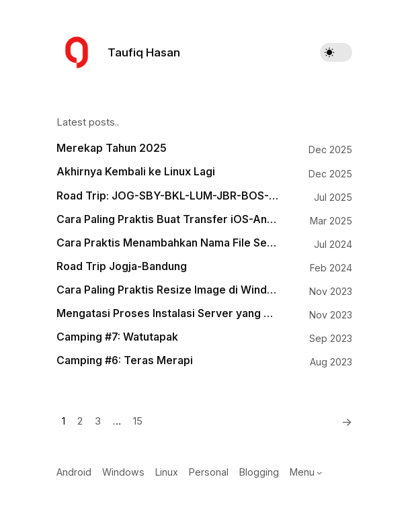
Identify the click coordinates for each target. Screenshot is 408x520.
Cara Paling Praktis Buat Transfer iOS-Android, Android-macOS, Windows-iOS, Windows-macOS (167, 219)
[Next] (343, 422)
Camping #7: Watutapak (117, 337)
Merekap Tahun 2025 (111, 148)
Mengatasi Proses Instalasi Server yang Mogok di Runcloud (167, 313)
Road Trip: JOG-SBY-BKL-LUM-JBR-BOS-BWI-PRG (167, 195)
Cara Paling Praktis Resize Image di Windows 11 (167, 290)
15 (137, 421)
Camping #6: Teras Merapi (124, 360)
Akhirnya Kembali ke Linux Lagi (135, 171)
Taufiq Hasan (144, 52)
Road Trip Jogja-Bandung (121, 266)
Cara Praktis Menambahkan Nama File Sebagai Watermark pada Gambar (167, 242)
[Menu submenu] (319, 472)
